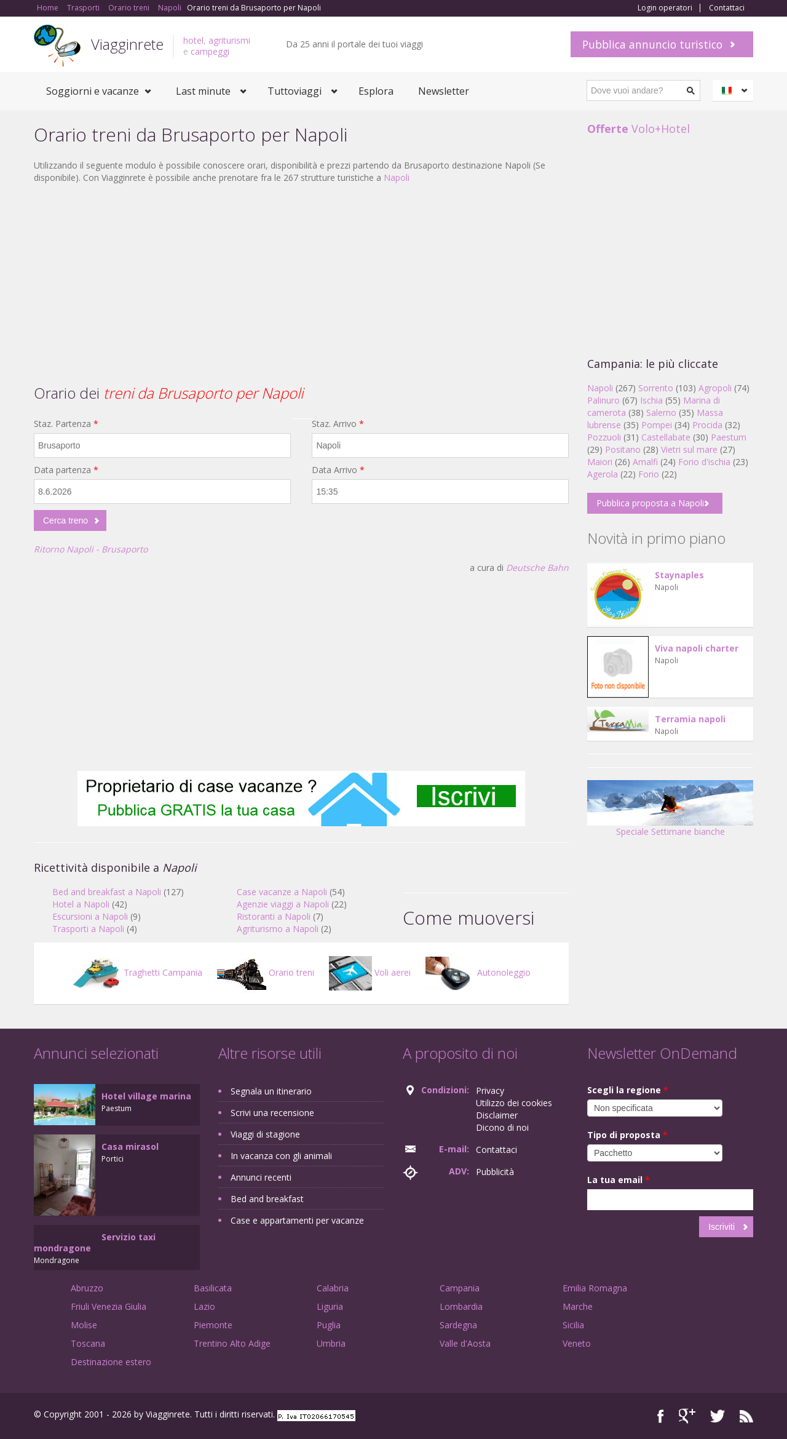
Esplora (376, 91)
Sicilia (573, 1325)
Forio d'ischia (704, 462)
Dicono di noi (502, 1127)
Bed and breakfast (267, 1199)
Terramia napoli (690, 719)
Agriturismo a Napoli (277, 929)
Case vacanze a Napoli (282, 892)
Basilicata (213, 1288)
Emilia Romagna (595, 1288)
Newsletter (443, 91)
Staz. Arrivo (338, 423)
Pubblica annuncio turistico (652, 44)
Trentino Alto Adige (232, 1343)
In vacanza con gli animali (281, 1156)
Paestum (728, 437)
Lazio (204, 1306)
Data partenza (66, 470)
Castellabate (665, 437)
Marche (578, 1306)
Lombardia (461, 1306)
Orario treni (265, 972)
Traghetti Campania (137, 972)
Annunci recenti (261, 1177)
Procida (707, 425)
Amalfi (645, 462)
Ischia (651, 400)
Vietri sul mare (689, 449)
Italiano (735, 90)
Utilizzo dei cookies (514, 1103)
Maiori (599, 462)
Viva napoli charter (696, 648)
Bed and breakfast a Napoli (106, 892)
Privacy (490, 1090)
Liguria (330, 1306)
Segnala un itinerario (271, 1091)
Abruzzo (87, 1288)
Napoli (396, 177)
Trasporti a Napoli (88, 929)
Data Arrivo (338, 470)
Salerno (661, 412)
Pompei (656, 425)
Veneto (577, 1343)
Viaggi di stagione (265, 1134)
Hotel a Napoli (80, 904)
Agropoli (715, 388)
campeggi (210, 51)
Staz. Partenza (66, 423)
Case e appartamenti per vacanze (297, 1220)
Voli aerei (370, 972)
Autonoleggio (478, 972)
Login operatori (665, 8)
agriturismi (229, 40)
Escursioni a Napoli (90, 916)
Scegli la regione (627, 1090)
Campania (460, 1288)
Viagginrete (127, 44)
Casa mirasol (130, 1146)
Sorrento (655, 388)
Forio (648, 474)
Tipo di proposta (627, 1135)
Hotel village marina (146, 1096)
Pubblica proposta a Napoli (650, 503)
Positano (623, 449)
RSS (746, 1416)
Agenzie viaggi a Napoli (283, 904)
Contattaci (727, 8)
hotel (193, 40)
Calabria (333, 1288)
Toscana (88, 1343)
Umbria (331, 1343)
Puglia (329, 1325)
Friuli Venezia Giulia (108, 1306)
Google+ (687, 1416)
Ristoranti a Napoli (273, 916)
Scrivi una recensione (272, 1112)
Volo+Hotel (638, 128)
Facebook (660, 1416)
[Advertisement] (301, 282)
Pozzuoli (604, 437)
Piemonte (213, 1325)
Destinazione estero (111, 1362)
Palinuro (603, 400)
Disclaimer (497, 1115)
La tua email (618, 1180)
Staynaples (679, 575)
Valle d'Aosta (465, 1343)
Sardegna (458, 1325)
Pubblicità (495, 1172)
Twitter (717, 1416)
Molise (84, 1325)
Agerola (602, 474)
